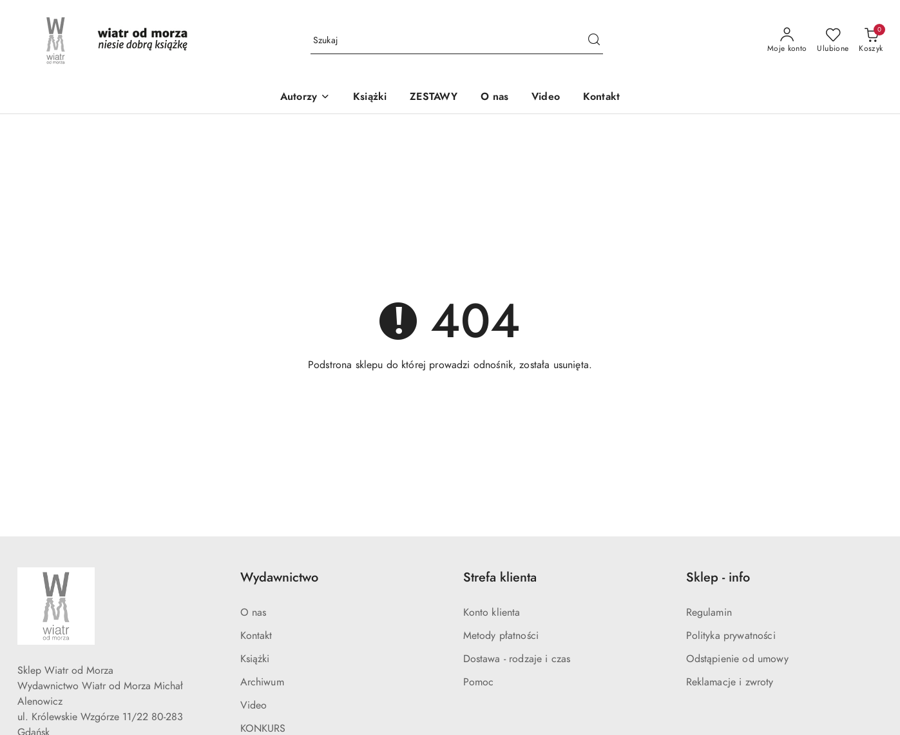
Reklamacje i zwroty (730, 682)
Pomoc (478, 682)
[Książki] (370, 97)
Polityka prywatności (731, 636)
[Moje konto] (787, 40)
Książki (255, 659)
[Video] (545, 97)
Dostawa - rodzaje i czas (517, 659)
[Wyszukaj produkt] (457, 41)
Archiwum (262, 682)
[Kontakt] (601, 97)
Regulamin (709, 612)
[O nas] (494, 97)
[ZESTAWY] (434, 97)
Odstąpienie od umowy (737, 659)
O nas (253, 612)
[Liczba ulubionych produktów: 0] (833, 40)
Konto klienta (492, 612)
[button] (305, 97)
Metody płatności (501, 636)
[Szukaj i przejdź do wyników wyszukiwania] (594, 40)
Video (253, 705)
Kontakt (256, 636)
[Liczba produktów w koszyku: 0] (871, 40)
